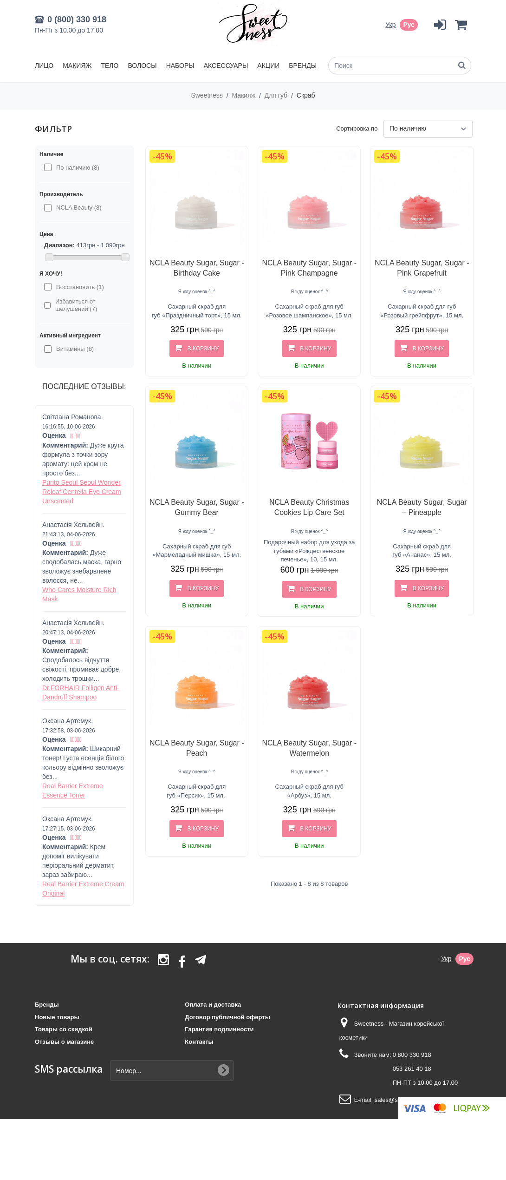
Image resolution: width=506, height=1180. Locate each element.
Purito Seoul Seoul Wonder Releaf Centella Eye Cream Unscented (81, 492)
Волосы (142, 65)
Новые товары (57, 1017)
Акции (268, 65)
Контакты (199, 1041)
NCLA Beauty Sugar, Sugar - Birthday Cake (196, 268)
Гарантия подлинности (219, 1029)
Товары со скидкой (63, 1029)
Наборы (180, 65)
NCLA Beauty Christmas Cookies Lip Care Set (309, 507)
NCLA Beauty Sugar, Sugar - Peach (196, 748)
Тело (109, 65)
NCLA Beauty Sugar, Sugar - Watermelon (309, 748)
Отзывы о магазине (64, 1041)
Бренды (303, 65)
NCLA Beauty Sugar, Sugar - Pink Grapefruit (422, 268)
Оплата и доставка (213, 1004)
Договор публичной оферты (227, 1017)
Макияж (77, 65)
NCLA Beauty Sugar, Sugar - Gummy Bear (196, 507)
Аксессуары (226, 65)
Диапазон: (59, 245)
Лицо (44, 65)
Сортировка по (356, 128)
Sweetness (207, 95)
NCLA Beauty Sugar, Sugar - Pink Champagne (309, 268)
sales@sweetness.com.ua (410, 1099)
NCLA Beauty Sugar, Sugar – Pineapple (422, 507)
